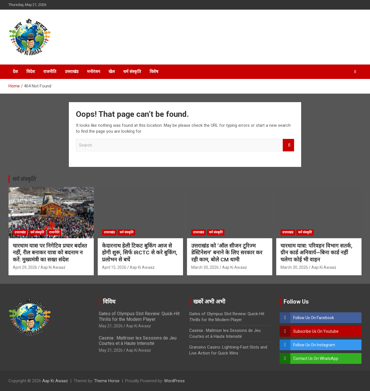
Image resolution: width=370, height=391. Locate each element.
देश (15, 71)
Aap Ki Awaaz (53, 267)
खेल (112, 71)
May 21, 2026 (111, 326)
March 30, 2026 (205, 267)
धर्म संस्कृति (132, 71)
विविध (109, 301)
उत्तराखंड (71, 71)
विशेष (154, 71)
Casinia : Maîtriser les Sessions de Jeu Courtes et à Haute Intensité (138, 340)
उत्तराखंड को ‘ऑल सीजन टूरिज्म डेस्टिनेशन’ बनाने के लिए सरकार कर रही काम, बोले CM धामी (226, 252)
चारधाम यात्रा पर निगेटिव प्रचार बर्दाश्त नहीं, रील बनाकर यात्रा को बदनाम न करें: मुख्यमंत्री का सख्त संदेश (50, 252)
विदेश (30, 71)
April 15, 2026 (114, 267)
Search (288, 145)
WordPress (174, 380)
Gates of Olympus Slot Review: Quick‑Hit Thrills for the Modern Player (139, 316)
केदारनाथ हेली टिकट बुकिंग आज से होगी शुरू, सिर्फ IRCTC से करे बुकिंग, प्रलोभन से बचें (139, 252)
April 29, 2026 (25, 267)
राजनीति (49, 71)
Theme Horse (107, 380)
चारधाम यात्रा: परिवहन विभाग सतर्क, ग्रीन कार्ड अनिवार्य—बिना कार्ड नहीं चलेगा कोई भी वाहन (316, 252)
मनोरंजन (93, 71)
